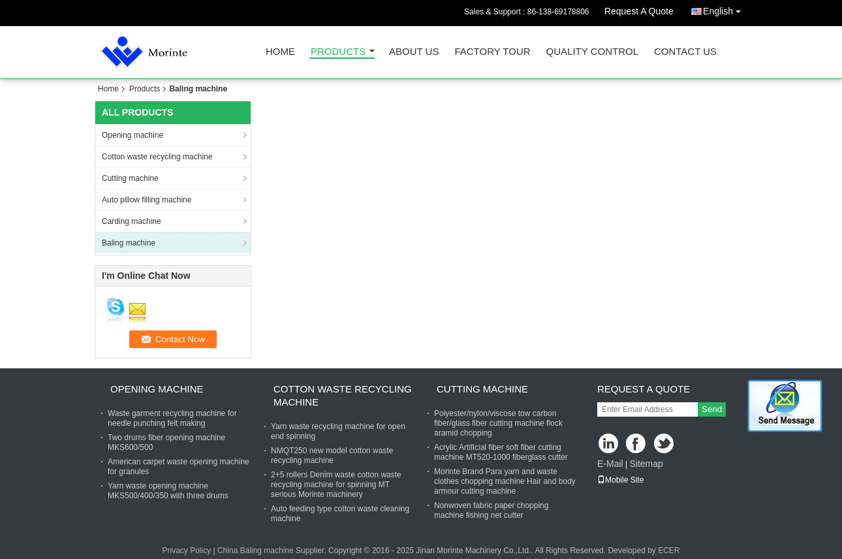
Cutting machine (130, 178)
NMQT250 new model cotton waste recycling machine (332, 455)
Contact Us (685, 52)
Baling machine (128, 243)
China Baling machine (255, 550)
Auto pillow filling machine (146, 199)
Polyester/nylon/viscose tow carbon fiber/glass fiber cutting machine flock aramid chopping (498, 423)
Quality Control (592, 52)
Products (338, 52)
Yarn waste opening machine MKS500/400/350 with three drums (168, 490)
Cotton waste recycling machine (157, 156)
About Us (414, 52)
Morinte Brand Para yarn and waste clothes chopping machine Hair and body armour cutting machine (505, 481)
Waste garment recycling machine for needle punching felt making (172, 418)
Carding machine (131, 221)
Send (712, 409)
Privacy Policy (186, 550)
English (725, 8)
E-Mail (610, 463)
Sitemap (646, 463)
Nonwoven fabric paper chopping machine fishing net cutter (491, 510)
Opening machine (132, 135)
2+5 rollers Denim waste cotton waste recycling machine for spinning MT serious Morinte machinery (336, 484)
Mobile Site (620, 480)
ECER (668, 550)
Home (280, 52)
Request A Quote (639, 11)
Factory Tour (492, 52)
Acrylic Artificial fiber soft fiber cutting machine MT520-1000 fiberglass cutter (501, 452)
